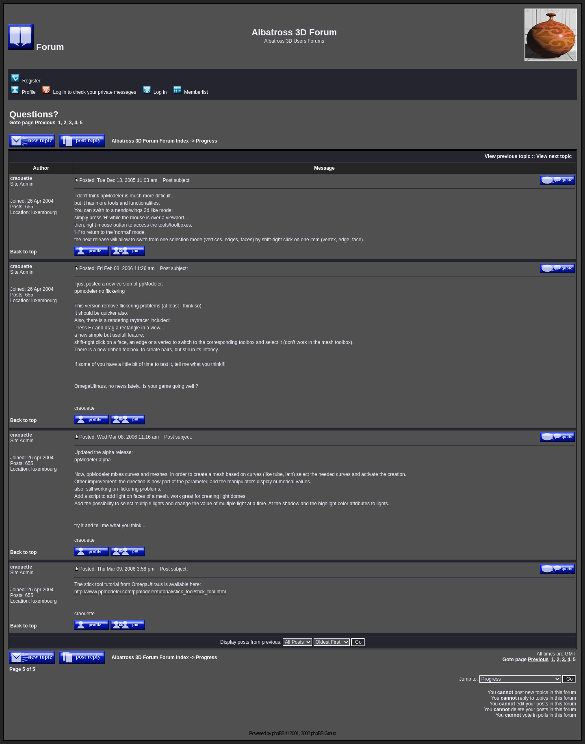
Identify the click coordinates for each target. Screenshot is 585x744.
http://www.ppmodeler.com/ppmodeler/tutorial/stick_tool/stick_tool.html (150, 592)
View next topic (554, 156)
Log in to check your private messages (89, 92)
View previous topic (507, 156)
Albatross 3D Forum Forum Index (150, 141)
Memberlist (190, 92)
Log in (155, 92)
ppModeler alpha (92, 460)
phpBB (278, 733)
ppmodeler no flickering (99, 291)
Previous (45, 122)
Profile (23, 92)
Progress (206, 141)
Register (25, 81)
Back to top (23, 252)
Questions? (33, 114)
